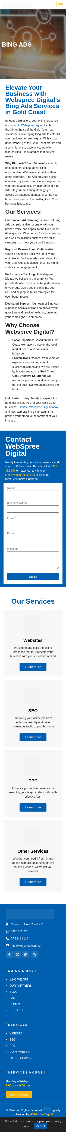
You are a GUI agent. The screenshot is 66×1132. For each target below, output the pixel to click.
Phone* (11, 533)
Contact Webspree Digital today (38, 407)
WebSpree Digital (41, 1114)
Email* (11, 518)
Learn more (33, 667)
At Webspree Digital (30, 125)
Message (12, 548)
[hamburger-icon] (60, 4)
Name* (11, 487)
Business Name (17, 503)
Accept (40, 1126)
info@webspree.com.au (20, 474)
